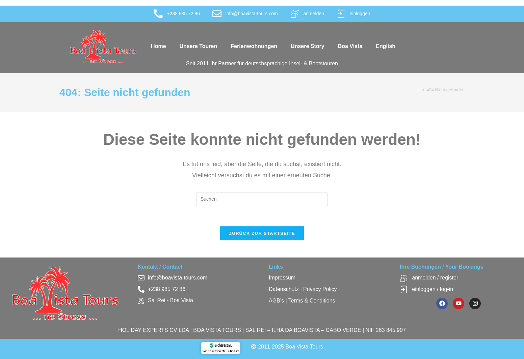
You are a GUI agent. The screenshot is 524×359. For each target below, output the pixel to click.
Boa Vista (350, 46)
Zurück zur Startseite (262, 233)
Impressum (282, 278)
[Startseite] (419, 89)
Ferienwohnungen (254, 46)
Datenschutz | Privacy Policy (303, 289)
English (385, 46)
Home (158, 46)
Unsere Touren (198, 46)
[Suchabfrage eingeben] (262, 199)
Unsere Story (307, 46)
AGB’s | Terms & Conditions (302, 301)
